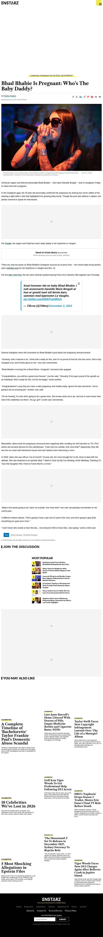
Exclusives (28, 906)
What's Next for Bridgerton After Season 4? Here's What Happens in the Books (56, 570)
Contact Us (41, 910)
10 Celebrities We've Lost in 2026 (18, 804)
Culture (51, 906)
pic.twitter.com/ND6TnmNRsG (43, 299)
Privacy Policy (70, 910)
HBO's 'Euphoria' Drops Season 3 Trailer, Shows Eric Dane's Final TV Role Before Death (87, 800)
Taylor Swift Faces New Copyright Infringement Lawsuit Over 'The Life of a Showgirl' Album (86, 729)
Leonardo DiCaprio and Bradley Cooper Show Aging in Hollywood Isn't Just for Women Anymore (57, 578)
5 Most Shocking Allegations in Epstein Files (16, 868)
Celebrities (34, 75)
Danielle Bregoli (30, 535)
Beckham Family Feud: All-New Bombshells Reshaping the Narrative (56, 563)
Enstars (10, 2)
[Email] (96, 97)
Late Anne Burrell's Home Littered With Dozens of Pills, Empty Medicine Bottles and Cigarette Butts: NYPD (57, 722)
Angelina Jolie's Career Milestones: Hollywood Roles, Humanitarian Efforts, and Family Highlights (57, 600)
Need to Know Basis (46, 252)
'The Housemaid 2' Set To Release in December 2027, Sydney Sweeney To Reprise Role (57, 844)
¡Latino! (83, 906)
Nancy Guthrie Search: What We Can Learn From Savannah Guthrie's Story (56, 592)
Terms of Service (55, 910)
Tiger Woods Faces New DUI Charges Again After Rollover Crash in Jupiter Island (87, 869)
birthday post (13, 268)
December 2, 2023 (60, 305)
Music (74, 906)
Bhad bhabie (16, 535)
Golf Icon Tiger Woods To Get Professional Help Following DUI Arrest (58, 785)
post (18, 193)
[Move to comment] (100, 97)
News (18, 906)
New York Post (15, 275)
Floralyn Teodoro (10, 96)
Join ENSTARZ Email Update (51, 915)
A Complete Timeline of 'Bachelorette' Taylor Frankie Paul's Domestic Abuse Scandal (56, 585)
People (8, 243)
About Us (30, 910)
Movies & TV (48, 835)
